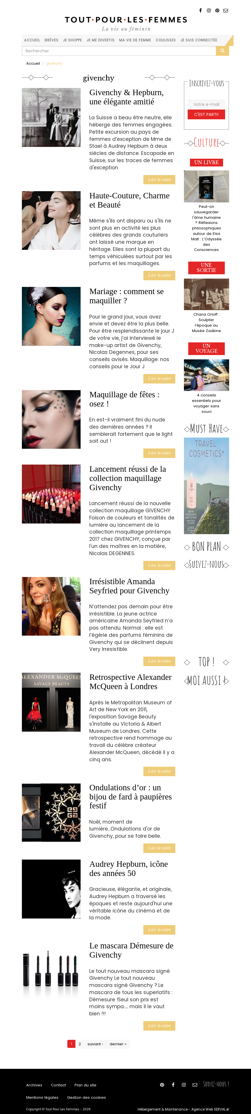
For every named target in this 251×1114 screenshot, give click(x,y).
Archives (33, 1074)
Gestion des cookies (80, 1089)
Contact (56, 1074)
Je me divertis (101, 40)
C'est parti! (206, 113)
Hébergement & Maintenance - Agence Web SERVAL (188, 1101)
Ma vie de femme (135, 40)
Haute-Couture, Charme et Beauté (129, 198)
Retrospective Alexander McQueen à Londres (130, 675)
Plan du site (81, 1074)
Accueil (32, 40)
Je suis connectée (198, 40)
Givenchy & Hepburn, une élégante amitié (126, 96)
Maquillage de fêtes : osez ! (124, 395)
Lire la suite (161, 178)
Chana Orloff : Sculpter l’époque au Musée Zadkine (206, 307)
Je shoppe (72, 40)
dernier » (117, 1033)
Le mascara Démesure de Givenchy (131, 940)
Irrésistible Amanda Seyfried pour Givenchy (129, 580)
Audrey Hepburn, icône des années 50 (128, 860)
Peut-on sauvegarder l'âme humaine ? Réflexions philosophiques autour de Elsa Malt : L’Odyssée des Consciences (206, 222)
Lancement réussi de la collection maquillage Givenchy (127, 473)
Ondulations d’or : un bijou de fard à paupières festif (130, 789)
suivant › (96, 1033)
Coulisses (166, 40)
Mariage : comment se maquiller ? (126, 293)
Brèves (51, 40)
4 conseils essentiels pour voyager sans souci (206, 383)
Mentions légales (40, 1089)
